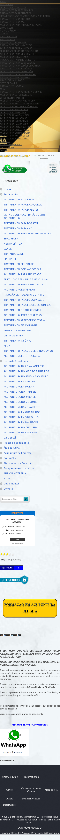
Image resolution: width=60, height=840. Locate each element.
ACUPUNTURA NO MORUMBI (14, 121)
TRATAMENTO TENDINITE (13, 42)
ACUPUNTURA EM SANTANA (14, 109)
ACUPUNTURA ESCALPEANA (14, 56)
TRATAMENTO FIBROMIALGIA (15, 77)
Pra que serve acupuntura (19, 468)
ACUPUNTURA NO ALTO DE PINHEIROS (19, 103)
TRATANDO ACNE (8, 36)
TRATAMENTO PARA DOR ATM (15, 19)
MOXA (7, 478)
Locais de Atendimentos (12, 97)
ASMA (3, 89)
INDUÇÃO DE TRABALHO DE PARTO (17, 59)
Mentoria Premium (31, 798)
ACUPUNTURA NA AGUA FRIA (14, 138)
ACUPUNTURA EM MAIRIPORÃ (15, 132)
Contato (4, 150)
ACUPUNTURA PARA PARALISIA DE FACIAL (21, 24)
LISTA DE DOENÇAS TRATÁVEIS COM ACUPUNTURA (25, 16)
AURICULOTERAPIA (15, 473)
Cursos (9, 790)
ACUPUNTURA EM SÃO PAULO (15, 129)
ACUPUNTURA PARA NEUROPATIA (17, 53)
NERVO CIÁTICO (8, 30)
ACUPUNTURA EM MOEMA (13, 112)
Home (3, 1)
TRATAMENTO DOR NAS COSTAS (16, 45)
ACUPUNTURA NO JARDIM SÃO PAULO (19, 106)
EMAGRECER (6, 27)
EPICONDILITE (7, 39)
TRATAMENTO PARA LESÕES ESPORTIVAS (21, 65)
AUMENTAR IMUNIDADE (12, 80)
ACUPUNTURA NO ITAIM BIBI (14, 115)
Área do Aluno (7, 147)
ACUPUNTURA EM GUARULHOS (15, 126)
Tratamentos (6, 4)
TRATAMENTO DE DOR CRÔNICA (16, 68)
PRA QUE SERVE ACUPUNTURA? (30, 724)
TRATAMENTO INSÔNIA (12, 86)
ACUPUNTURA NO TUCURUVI (14, 135)
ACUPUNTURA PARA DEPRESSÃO (16, 71)
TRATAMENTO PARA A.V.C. (12, 21)
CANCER (4, 33)
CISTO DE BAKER (8, 83)
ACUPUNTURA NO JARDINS (13, 118)
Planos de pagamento (11, 144)
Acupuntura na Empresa (17, 453)
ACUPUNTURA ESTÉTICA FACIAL (16, 94)
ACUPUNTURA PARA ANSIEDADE (16, 48)
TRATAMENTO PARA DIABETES (15, 13)
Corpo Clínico (11, 458)
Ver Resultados (17, 543)
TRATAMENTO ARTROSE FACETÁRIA (18, 74)
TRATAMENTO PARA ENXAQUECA (16, 10)
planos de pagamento (33, 713)
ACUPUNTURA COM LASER (13, 7)
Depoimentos (11, 483)
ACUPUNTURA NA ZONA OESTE (15, 124)
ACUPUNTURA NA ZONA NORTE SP (17, 100)
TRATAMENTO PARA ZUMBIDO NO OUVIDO (21, 91)
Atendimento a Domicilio (18, 463)
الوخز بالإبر (5, 141)
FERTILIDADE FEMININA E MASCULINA (19, 51)
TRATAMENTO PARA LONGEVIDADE (17, 62)
